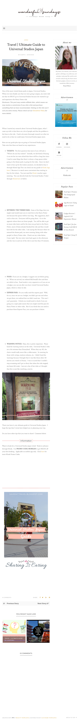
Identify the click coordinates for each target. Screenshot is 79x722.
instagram (67, 145)
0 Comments (6, 597)
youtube (59, 153)
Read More (67, 86)
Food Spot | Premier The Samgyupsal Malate (70, 195)
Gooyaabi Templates (48, 718)
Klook (35, 173)
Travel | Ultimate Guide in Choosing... (14, 639)
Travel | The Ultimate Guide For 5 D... (37, 639)
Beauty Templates (22, 718)
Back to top (71, 717)
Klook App (46, 167)
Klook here (16, 179)
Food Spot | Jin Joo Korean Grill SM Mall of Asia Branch (71, 227)
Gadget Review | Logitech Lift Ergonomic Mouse (70, 216)
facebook (59, 145)
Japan (26, 40)
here (8, 170)
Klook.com (67, 175)
